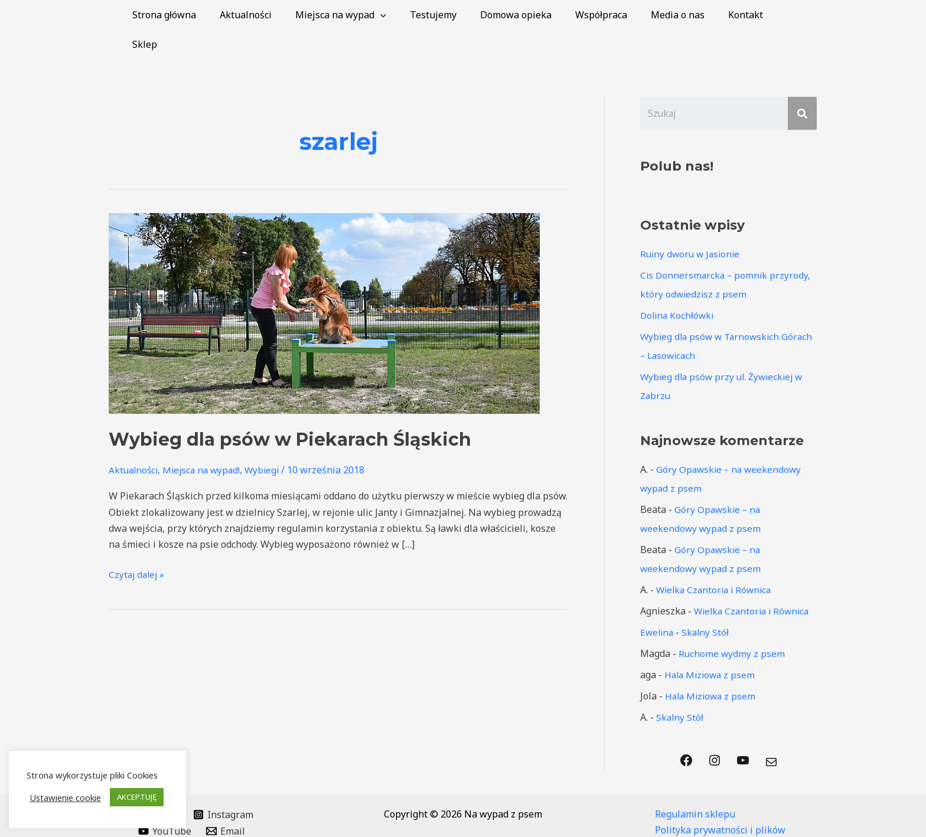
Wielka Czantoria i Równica (716, 560)
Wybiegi (269, 440)
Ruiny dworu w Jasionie (692, 224)
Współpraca (612, 14)
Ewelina (658, 603)
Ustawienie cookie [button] (65, 797)
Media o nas (683, 14)
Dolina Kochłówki (678, 286)
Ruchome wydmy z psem (732, 624)
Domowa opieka (531, 14)
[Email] (226, 802)
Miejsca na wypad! (205, 440)
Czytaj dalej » (138, 544)
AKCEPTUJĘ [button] (136, 797)
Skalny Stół (708, 603)
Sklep (795, 14)
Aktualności (275, 14)
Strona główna (198, 14)
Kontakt (746, 14)
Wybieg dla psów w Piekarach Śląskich (290, 410)
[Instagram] (223, 785)
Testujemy (453, 14)
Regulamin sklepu (695, 785)
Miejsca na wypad (365, 15)
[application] (405, 15)
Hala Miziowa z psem (711, 645)
